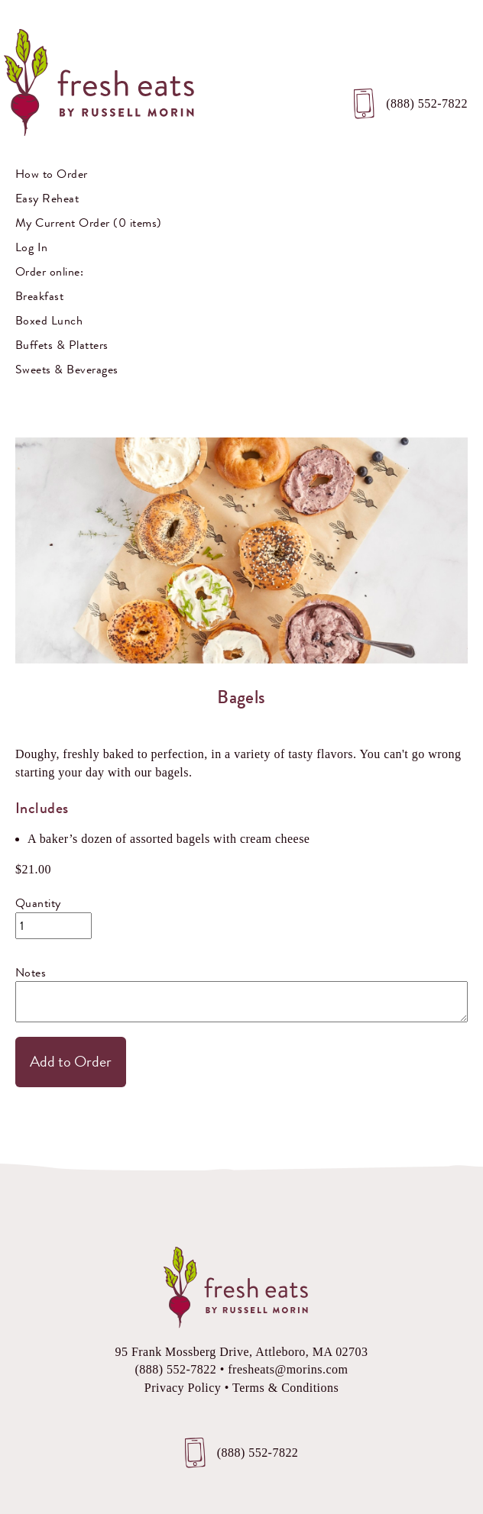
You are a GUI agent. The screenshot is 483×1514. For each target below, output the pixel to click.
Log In (31, 247)
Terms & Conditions (285, 1387)
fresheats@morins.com (288, 1369)
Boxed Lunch (49, 320)
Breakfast (39, 296)
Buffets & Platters (62, 344)
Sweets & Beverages (66, 369)
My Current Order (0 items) (88, 222)
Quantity (38, 903)
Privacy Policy (183, 1387)
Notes (30, 972)
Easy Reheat (47, 198)
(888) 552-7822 (427, 103)
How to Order (51, 173)
